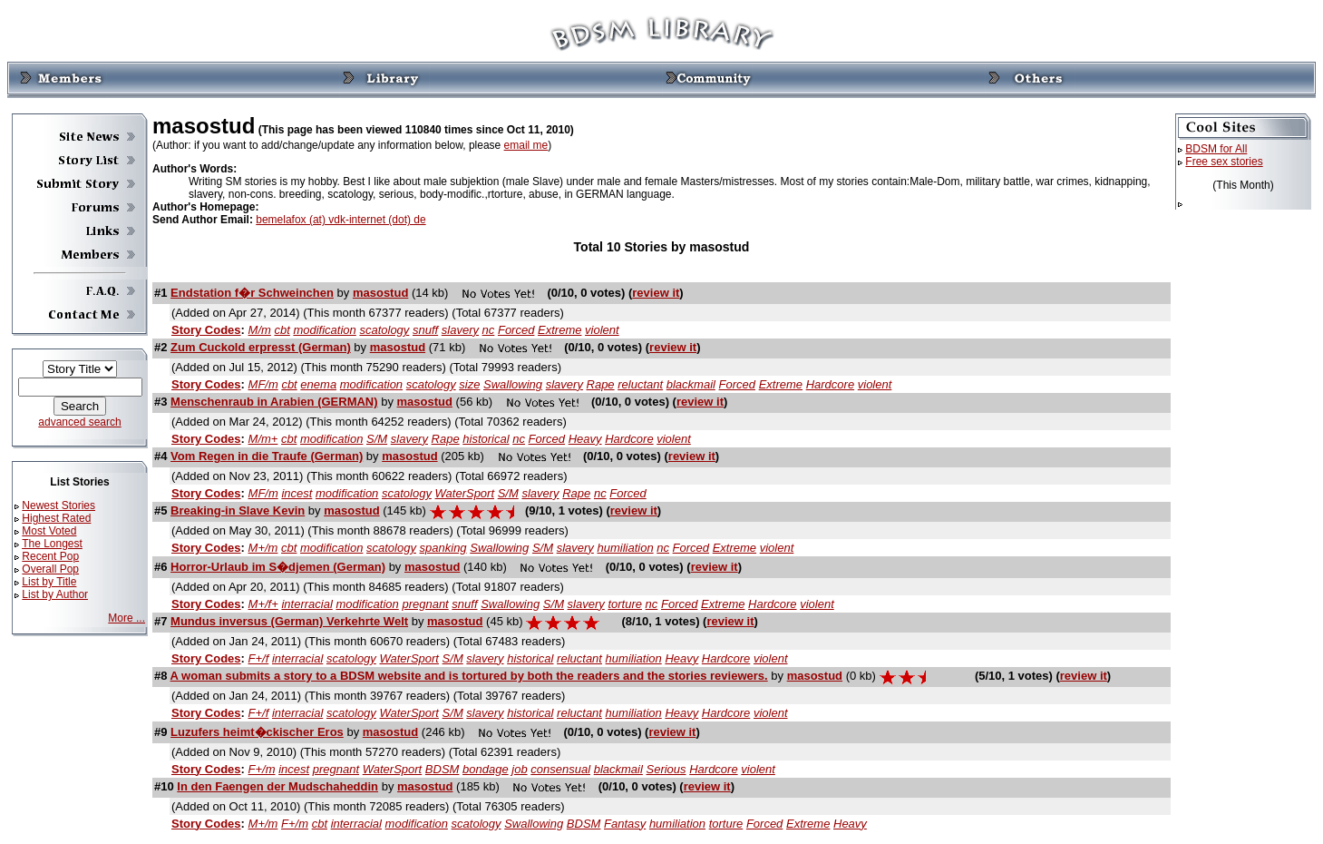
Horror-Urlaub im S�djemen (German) (277, 567)
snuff (425, 330)
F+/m (262, 769)
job (519, 769)
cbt (281, 330)
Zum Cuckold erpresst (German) (260, 347)
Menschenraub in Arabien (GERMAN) (273, 401)
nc (488, 330)
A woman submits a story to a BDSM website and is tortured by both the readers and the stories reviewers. (469, 675)
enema (318, 384)
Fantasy (625, 823)
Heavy (585, 439)
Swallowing (512, 384)
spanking (443, 547)
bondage (485, 769)
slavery (460, 330)
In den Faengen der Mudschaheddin (277, 786)
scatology (384, 330)
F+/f (258, 658)
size (469, 384)
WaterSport (465, 493)
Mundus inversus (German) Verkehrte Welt (289, 621)
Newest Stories (58, 505)
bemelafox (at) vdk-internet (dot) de (340, 219)
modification (324, 330)
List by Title (49, 581)
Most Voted (49, 531)
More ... (126, 618)
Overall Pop (50, 569)
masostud (380, 292)
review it (655, 292)
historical (485, 439)
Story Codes (206, 330)
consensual (560, 769)
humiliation (625, 547)
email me (526, 145)
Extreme (559, 330)
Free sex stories (1223, 161)
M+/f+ (263, 604)
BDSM (442, 769)
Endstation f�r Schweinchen (252, 292)
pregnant (425, 604)
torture (625, 604)
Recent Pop (50, 556)
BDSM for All (1216, 148)
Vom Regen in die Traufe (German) (266, 456)
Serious (666, 769)
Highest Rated (56, 518)
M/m (259, 330)
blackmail (690, 384)
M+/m (263, 547)
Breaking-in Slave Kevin (237, 510)
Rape (601, 384)
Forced (516, 330)
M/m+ (263, 439)
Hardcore (830, 384)
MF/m (263, 384)
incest (296, 493)
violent (602, 330)
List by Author (55, 594)
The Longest (52, 543)
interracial (306, 604)
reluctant (640, 384)
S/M (376, 439)
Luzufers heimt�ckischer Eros (257, 732)
